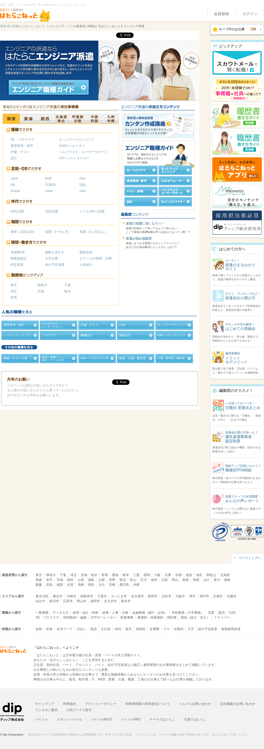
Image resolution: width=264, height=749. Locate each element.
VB (13, 185)
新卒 (128, 629)
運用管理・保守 (22, 146)
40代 (117, 629)
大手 (190, 629)
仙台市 (40, 601)
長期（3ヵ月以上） (93, 232)
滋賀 (189, 575)
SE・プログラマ (22, 139)
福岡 (60, 585)
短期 (39, 629)
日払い (81, 629)
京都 (178, 575)
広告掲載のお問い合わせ (237, 704)
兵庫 (168, 575)
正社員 (105, 629)
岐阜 (126, 575)
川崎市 (71, 596)
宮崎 (112, 585)
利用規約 (69, 704)
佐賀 (70, 585)
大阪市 (180, 596)
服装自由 (85, 252)
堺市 (192, 596)
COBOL (50, 185)
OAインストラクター (74, 158)
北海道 (225, 575)
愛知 (115, 575)
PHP (48, 178)
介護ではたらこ (195, 719)
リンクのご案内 (46, 710)
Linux (49, 191)
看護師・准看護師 (150, 617)
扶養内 (178, 629)
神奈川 (42, 285)
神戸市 (204, 596)
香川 (217, 580)
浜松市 (166, 596)
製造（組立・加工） (195, 617)
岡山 (175, 580)
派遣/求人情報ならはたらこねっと (22, 26)
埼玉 (14, 291)
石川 (143, 580)
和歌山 (211, 575)
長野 (112, 580)
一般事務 (42, 613)
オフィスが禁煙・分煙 (95, 258)
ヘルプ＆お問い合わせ (195, 704)
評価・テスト (20, 152)
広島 (164, 580)
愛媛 (39, 585)
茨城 (40, 291)
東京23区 (42, 596)
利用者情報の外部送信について (147, 704)
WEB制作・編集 (75, 617)
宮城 (60, 580)
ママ (166, 629)
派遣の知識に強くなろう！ (145, 223)
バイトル (41, 719)
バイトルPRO (131, 719)
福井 (154, 580)
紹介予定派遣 (54, 265)
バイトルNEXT (101, 719)
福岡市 (95, 601)
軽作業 (172, 617)
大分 (101, 585)
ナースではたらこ (162, 719)
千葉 (67, 285)
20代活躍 (17, 211)
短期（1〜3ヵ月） (58, 232)
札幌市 (232, 596)
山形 (81, 580)
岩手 (49, 580)
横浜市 (57, 596)
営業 (211, 613)
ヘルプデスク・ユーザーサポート (83, 152)
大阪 (157, 575)
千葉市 (102, 596)
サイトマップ (44, 704)
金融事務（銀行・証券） (150, 613)
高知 (49, 585)
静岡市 (153, 596)
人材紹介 (85, 265)
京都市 (218, 596)
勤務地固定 (19, 258)
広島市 (68, 601)
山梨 (101, 580)
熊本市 (126, 601)
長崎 (81, 585)
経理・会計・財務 (86, 613)
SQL (82, 185)
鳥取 (185, 580)
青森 (39, 580)
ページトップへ (249, 558)
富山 (133, 580)
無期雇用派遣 (231, 629)
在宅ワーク (65, 629)
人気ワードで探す (79, 710)
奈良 (199, 575)
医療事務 (126, 617)
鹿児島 (124, 585)
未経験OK (18, 252)
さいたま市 (119, 596)
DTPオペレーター (104, 617)
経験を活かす (54, 252)
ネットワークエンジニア (77, 139)
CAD (232, 613)
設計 (14, 158)
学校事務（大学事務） (188, 613)
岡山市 (81, 601)
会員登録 (221, 14)
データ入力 (61, 613)
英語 (93, 629)
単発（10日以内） (24, 232)
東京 (14, 285)
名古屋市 (137, 596)
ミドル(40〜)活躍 (92, 211)
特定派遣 (17, 265)
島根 (196, 580)
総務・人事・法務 (115, 613)
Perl (82, 178)
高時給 (140, 629)
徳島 (227, 580)
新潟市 (54, 601)
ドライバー (222, 617)
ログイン (250, 14)
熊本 (91, 585)
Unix (82, 191)
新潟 (122, 580)
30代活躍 (51, 211)
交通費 (154, 629)
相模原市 (86, 596)
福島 (91, 580)
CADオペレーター (72, 146)
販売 (221, 613)
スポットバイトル (69, 719)
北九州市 (110, 601)
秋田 (70, 580)
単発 (49, 629)
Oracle (15, 191)
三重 (136, 575)
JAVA (14, 178)
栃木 (67, 291)
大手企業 (51, 258)
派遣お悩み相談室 (139, 238)
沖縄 (136, 585)
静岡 (147, 575)
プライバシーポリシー (101, 704)
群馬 (14, 297)
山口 (206, 580)
